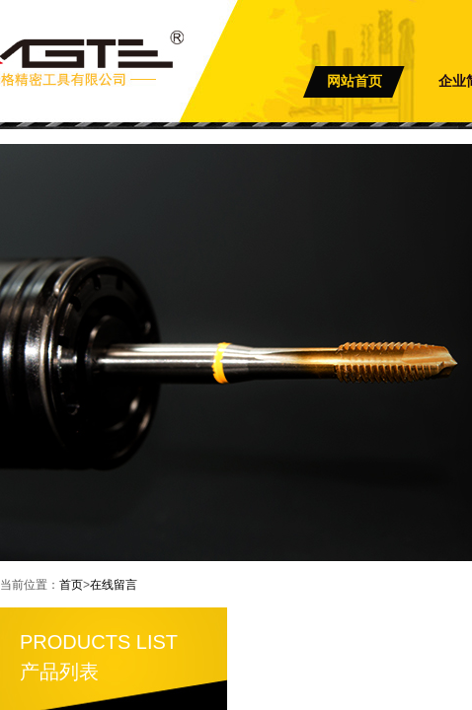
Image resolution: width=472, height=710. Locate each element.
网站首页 (354, 81)
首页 (71, 585)
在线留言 (113, 585)
